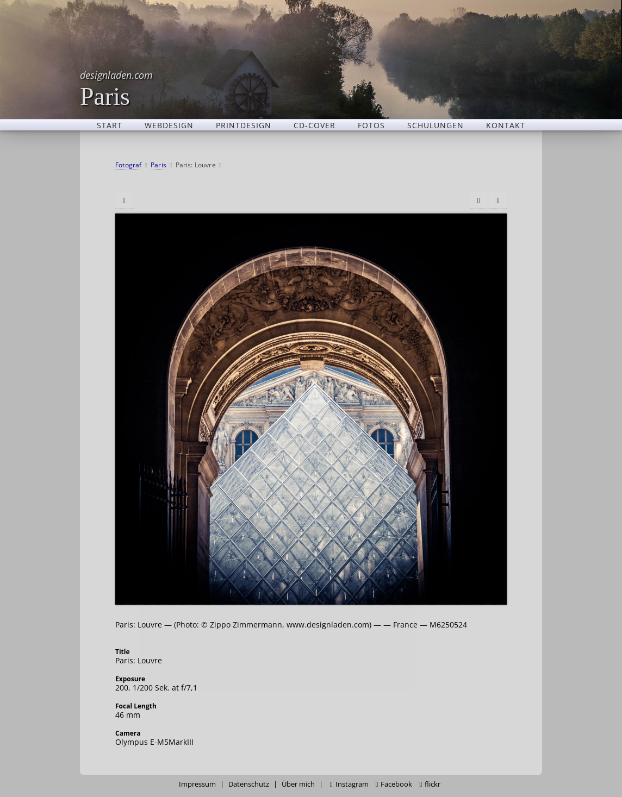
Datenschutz (248, 784)
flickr (429, 784)
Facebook (394, 784)
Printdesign (243, 125)
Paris (116, 88)
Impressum (197, 784)
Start (109, 125)
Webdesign (169, 125)
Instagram (349, 784)
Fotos (371, 125)
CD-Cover (314, 125)
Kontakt (505, 125)
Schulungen (435, 125)
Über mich (298, 784)
